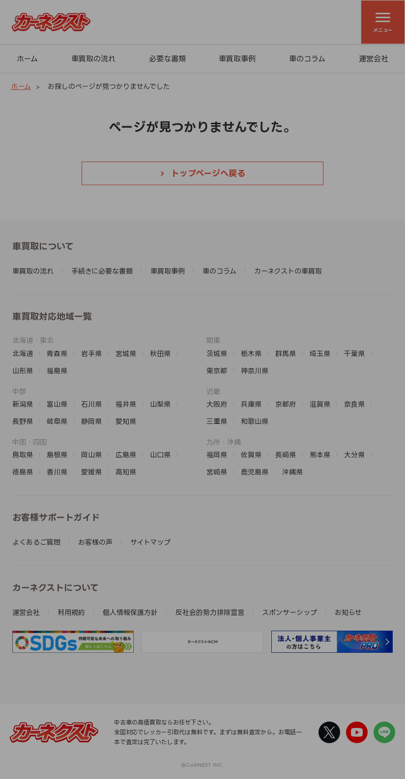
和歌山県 (254, 421)
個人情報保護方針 (130, 612)
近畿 (213, 391)
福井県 (126, 404)
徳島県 (22, 471)
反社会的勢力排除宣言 (209, 612)
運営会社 (373, 59)
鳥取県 (22, 454)
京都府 (285, 404)
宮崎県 (216, 471)
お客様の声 (95, 542)
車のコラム (307, 59)
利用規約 (71, 612)
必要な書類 (167, 59)
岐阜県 (57, 421)
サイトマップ (150, 542)
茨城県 (216, 353)
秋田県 (160, 353)
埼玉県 (320, 353)
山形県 (22, 370)
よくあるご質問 (36, 542)
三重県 (216, 421)
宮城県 (126, 353)
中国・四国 (29, 441)
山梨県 (160, 404)
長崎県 (285, 454)
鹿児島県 (254, 471)
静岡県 (91, 421)
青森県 (57, 353)
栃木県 (251, 353)
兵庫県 (251, 404)
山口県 (160, 454)
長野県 (22, 421)
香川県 (57, 471)
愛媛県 (91, 471)
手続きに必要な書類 (102, 271)
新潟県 (22, 404)
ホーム (27, 59)
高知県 (126, 471)
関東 (213, 340)
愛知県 (126, 421)
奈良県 (354, 404)
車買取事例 (237, 59)
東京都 (216, 370)
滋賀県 (320, 404)
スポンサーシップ (289, 612)
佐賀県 (251, 454)
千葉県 (354, 353)
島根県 (57, 454)
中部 (19, 391)
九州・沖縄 (223, 441)
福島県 (57, 370)
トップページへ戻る (208, 173)
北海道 (22, 353)
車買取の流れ (93, 59)
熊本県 (320, 454)
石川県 (91, 404)
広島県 (126, 454)
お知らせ (348, 612)
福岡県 (216, 454)
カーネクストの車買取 (288, 271)
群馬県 (285, 353)
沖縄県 (292, 471)
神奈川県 (254, 370)
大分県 (354, 454)
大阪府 (216, 404)
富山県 (57, 404)
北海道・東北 (33, 340)
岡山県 (91, 454)
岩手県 (91, 353)
